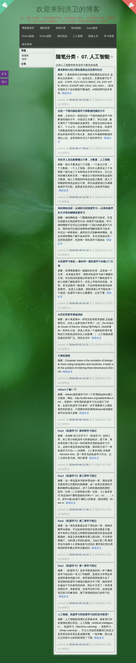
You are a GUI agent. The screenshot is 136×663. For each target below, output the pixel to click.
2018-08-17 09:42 (79, 148)
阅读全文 (67, 93)
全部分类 (61, 28)
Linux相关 (92, 28)
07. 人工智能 (95, 57)
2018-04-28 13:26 (79, 603)
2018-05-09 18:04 (79, 419)
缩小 (4, 81)
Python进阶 (46, 36)
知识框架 (76, 28)
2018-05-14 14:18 (79, 378)
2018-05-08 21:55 (79, 464)
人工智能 (78, 36)
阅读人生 (93, 36)
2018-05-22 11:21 (79, 344)
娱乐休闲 (27, 44)
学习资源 (109, 36)
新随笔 (25, 55)
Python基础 (28, 36)
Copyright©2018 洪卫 (68, 657)
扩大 (4, 73)
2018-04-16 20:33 (79, 644)
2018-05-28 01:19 (79, 250)
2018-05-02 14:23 (79, 554)
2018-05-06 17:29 (79, 509)
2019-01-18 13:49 (79, 99)
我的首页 (45, 28)
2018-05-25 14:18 (79, 303)
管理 (24, 59)
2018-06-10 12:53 (79, 197)
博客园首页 (28, 28)
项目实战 (62, 36)
